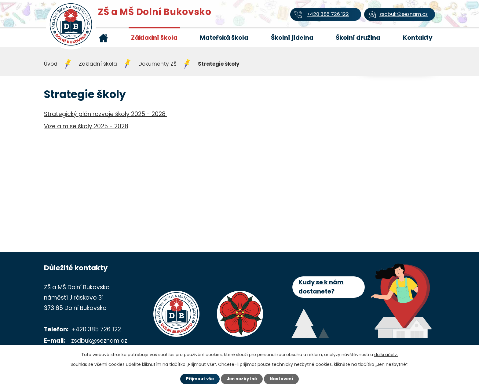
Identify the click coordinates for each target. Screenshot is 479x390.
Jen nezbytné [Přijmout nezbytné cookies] (242, 379)
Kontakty (418, 37)
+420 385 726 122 (96, 329)
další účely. (386, 354)
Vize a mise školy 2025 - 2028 (86, 126)
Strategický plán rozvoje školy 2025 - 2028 (105, 114)
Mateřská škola (224, 37)
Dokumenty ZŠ (157, 63)
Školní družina (358, 37)
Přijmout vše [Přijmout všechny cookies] (197, 379)
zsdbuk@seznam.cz (99, 341)
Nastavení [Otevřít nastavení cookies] (284, 379)
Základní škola (154, 37)
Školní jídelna (292, 37)
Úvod (103, 37)
